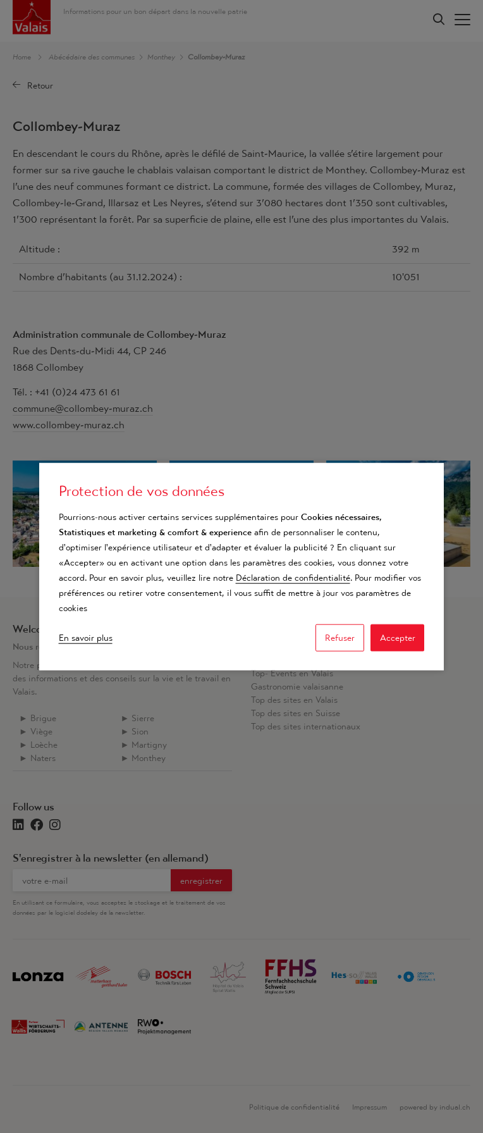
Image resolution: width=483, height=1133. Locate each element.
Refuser (340, 637)
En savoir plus (86, 637)
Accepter (397, 637)
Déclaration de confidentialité (293, 577)
